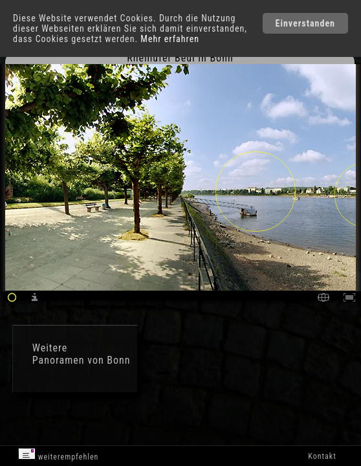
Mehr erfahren (169, 39)
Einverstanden (305, 23)
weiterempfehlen (58, 454)
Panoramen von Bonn (81, 360)
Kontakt (322, 456)
